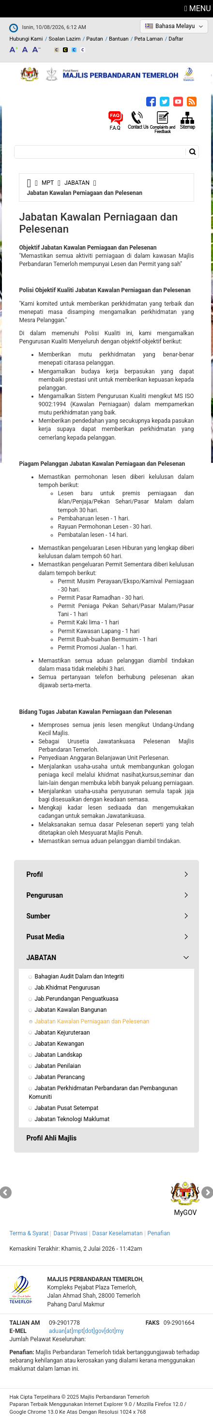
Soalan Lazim (64, 39)
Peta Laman (149, 39)
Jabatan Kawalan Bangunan (70, 1010)
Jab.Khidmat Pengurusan (67, 987)
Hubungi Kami (26, 39)
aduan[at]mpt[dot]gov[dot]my (86, 1331)
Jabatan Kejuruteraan (62, 1032)
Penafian (159, 1233)
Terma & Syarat (28, 1233)
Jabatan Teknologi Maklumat (71, 1119)
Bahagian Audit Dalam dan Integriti (79, 976)
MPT (48, 182)
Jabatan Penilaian (57, 1066)
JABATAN (77, 182)
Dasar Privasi (70, 1233)
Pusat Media (45, 937)
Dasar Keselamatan (117, 1233)
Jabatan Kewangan (59, 1043)
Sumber (38, 916)
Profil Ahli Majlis (51, 1138)
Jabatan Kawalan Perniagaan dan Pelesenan (91, 1021)
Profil (34, 874)
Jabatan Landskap (58, 1054)
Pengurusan (44, 895)
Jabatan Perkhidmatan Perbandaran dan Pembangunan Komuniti (104, 1092)
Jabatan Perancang (59, 1077)
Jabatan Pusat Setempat (66, 1108)
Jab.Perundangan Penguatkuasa (76, 998)
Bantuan (119, 39)
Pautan (94, 39)
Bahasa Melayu (175, 26)
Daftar (175, 39)
